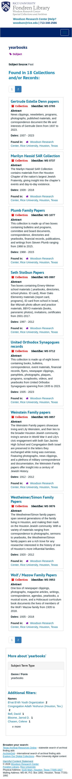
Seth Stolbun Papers (27, 272)
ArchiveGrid (9, 753)
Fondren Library (11, 767)
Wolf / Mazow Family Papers (34, 574)
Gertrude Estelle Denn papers (35, 101)
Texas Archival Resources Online (19, 747)
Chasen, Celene (18, 721)
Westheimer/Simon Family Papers (32, 499)
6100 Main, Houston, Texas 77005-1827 (42, 770)
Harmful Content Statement (18, 761)
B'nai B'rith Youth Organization (26, 702)
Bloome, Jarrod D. (19, 717)
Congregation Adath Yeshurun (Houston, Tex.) (35, 706)
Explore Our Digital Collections (18, 756)
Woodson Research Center (30, 19)
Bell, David (15, 713)
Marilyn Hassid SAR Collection (35, 155)
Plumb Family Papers (28, 210)
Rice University (28, 767)
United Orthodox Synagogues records (35, 344)
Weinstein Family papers (30, 412)
